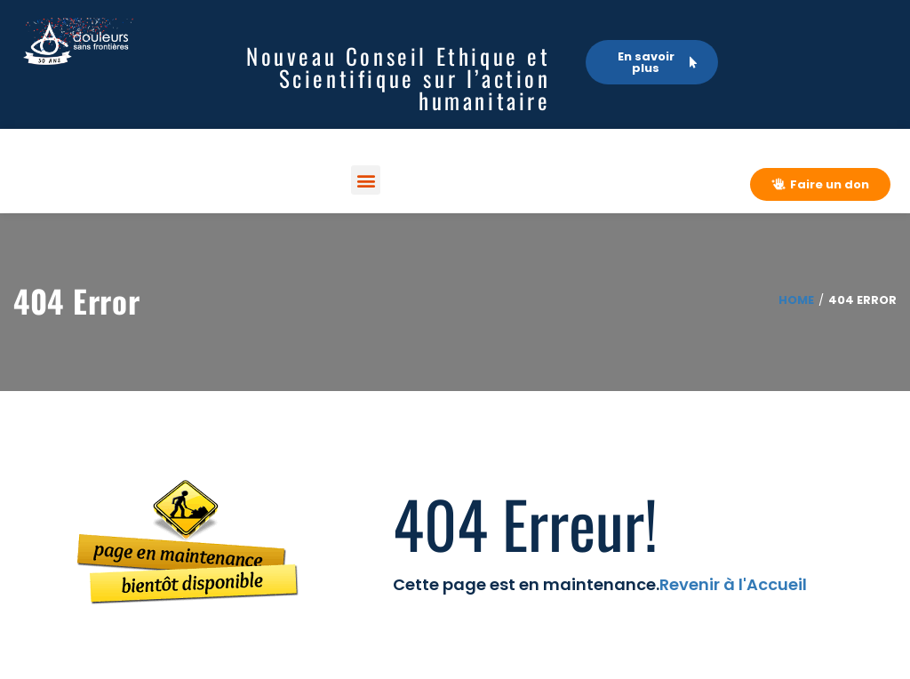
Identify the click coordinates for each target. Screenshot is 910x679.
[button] (365, 180)
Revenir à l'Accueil (733, 584)
